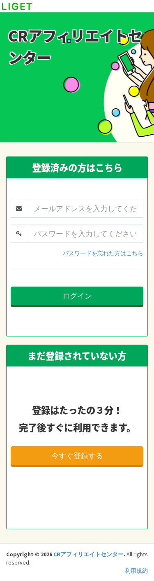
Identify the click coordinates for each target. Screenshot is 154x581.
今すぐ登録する (77, 455)
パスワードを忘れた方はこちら (103, 253)
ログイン (77, 296)
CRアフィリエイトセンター (88, 554)
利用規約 (136, 570)
